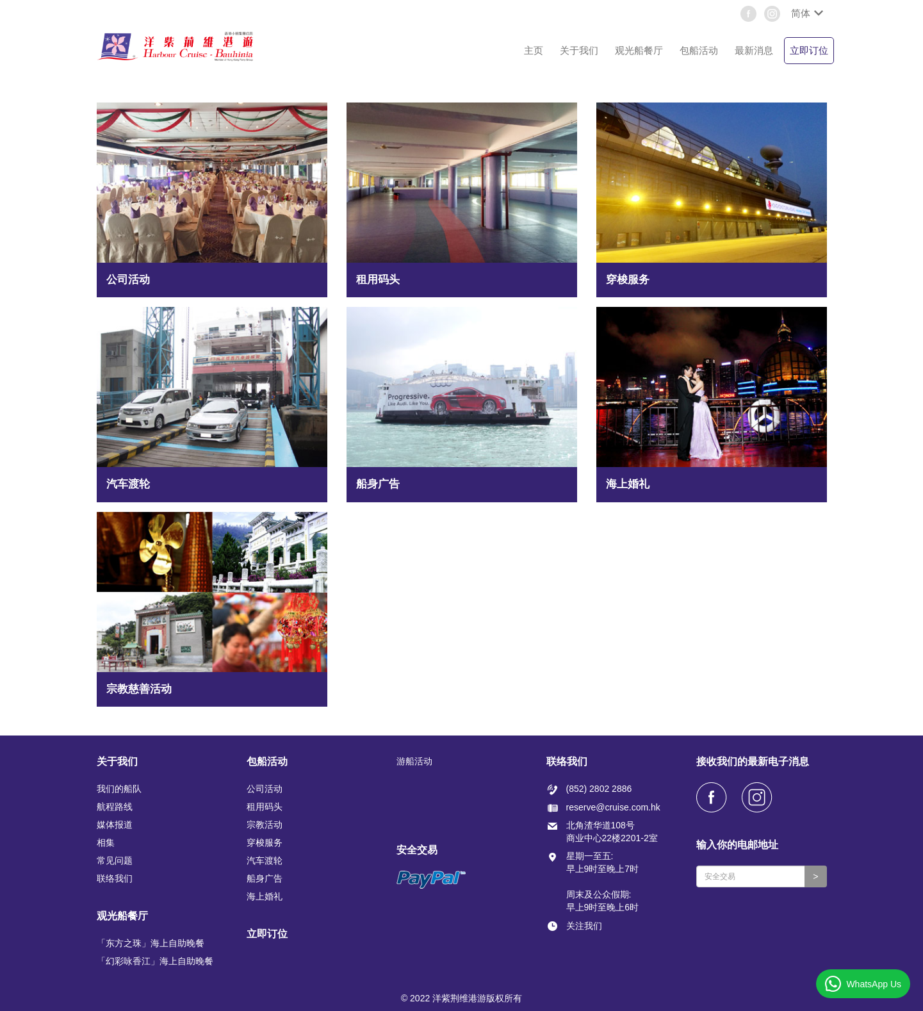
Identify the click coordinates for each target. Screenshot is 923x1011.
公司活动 (264, 789)
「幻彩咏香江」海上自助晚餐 (155, 961)
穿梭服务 (264, 842)
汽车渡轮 (264, 860)
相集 (106, 842)
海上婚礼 (264, 896)
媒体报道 (115, 824)
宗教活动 (264, 824)
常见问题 (115, 860)
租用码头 (264, 806)
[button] (806, 13)
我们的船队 (119, 789)
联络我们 (115, 878)
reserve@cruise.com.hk (613, 807)
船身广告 (264, 878)
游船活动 (414, 761)
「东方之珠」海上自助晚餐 (150, 943)
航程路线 (115, 806)
